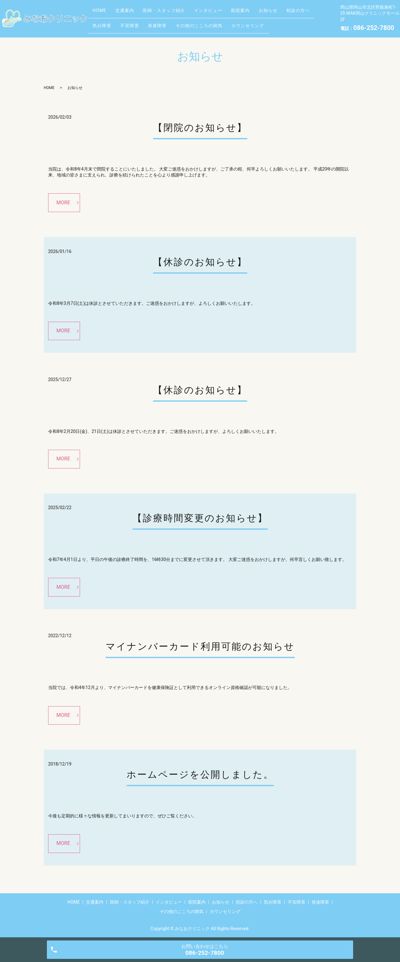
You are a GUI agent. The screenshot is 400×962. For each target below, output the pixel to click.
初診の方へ (106, 23)
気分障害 (140, 23)
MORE (63, 203)
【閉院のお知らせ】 (200, 127)
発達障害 (204, 23)
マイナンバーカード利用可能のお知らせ (200, 646)
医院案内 (259, 13)
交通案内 (131, 13)
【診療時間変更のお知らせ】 (200, 518)
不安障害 (172, 23)
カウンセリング (303, 23)
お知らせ (291, 13)
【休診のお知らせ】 (200, 261)
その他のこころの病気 (250, 23)
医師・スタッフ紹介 (174, 13)
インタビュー (223, 13)
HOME (101, 13)
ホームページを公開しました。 (200, 774)
